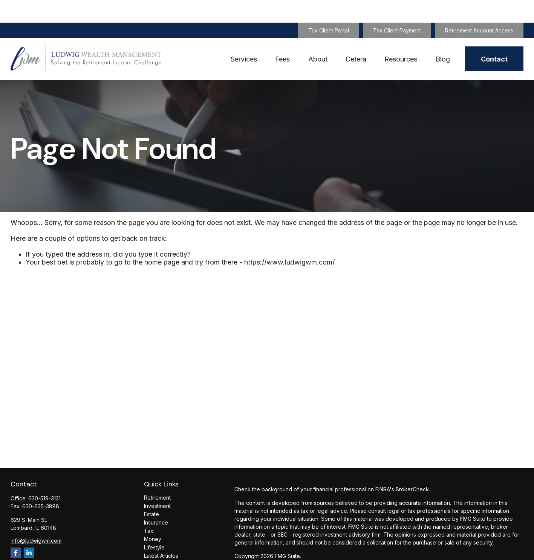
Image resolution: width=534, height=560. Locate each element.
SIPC (314, 555)
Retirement (157, 475)
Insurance (156, 500)
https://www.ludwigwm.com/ (289, 239)
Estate (151, 491)
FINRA (298, 555)
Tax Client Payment (397, 8)
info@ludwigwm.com (36, 518)
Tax (148, 508)
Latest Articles (161, 533)
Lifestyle (154, 525)
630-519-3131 (44, 475)
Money (152, 516)
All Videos (156, 541)
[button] (243, 36)
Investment (157, 483)
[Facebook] (16, 530)
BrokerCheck (412, 466)
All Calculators (161, 549)
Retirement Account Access (479, 8)
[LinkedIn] (29, 530)
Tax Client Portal (328, 8)
